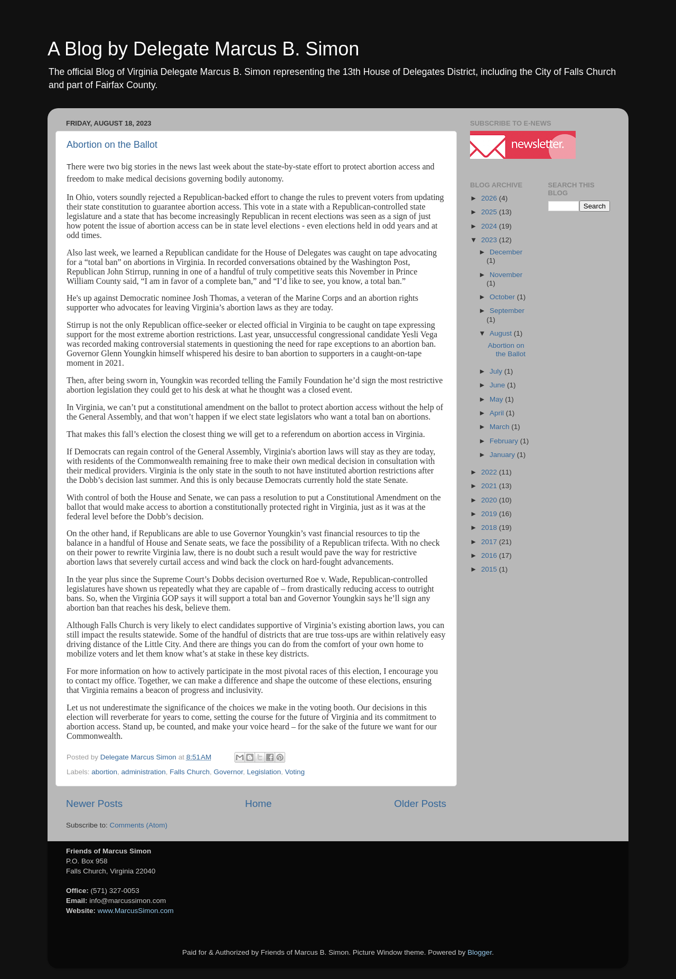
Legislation (264, 772)
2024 (490, 226)
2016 (490, 555)
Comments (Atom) (139, 825)
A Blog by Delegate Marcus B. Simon (203, 49)
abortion (104, 772)
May (497, 399)
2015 (490, 569)
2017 (490, 542)
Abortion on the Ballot (112, 144)
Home (258, 803)
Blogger (479, 952)
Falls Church (190, 772)
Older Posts (420, 803)
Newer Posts (94, 803)
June (498, 385)
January (503, 455)
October (503, 297)
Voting (295, 772)
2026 (490, 198)
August (502, 333)
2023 (490, 240)
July (497, 371)
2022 (490, 472)
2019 (490, 514)
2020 (490, 500)
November (506, 275)
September (507, 311)
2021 (490, 486)
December (506, 252)
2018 (490, 527)
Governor (228, 772)
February (505, 441)
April (498, 413)
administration (143, 772)
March (500, 427)
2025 (490, 212)
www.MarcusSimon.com (136, 911)
